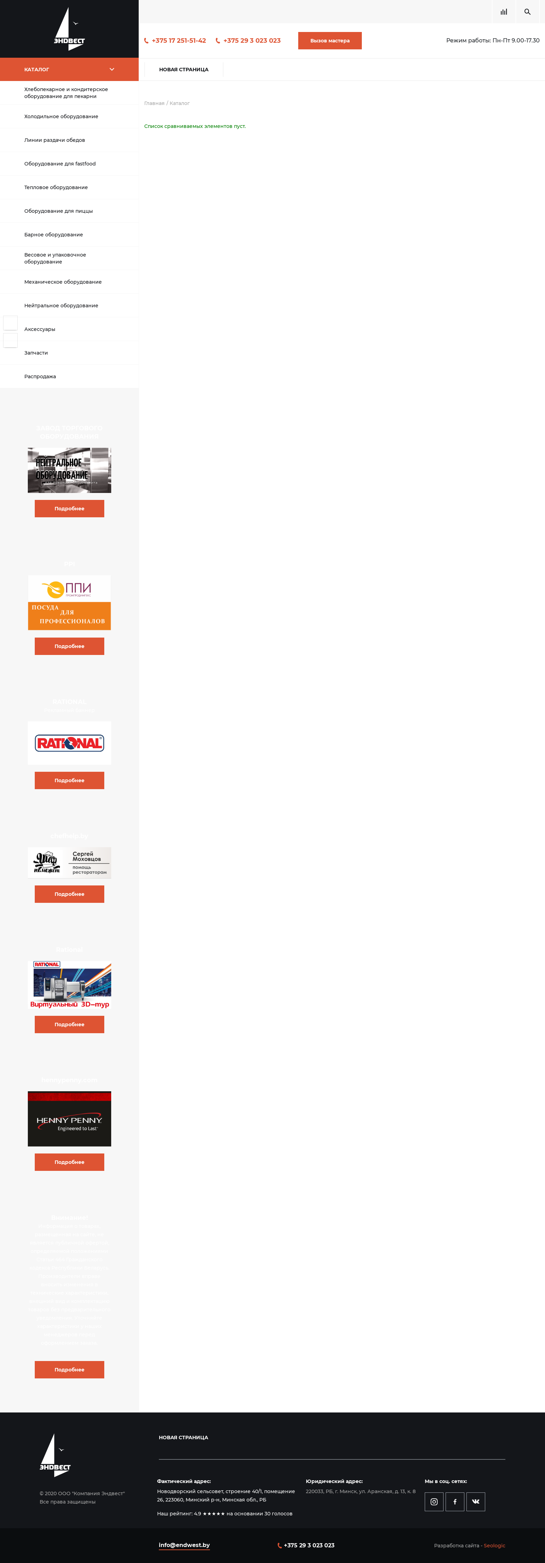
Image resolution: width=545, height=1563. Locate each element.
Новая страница (184, 69)
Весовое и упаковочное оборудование (55, 258)
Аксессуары (39, 329)
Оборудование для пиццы (58, 211)
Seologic (494, 1545)
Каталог (180, 103)
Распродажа (40, 376)
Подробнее (69, 508)
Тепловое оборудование (56, 187)
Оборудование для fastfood (60, 164)
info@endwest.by (184, 1545)
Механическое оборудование (63, 282)
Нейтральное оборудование (61, 305)
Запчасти (36, 353)
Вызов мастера (330, 41)
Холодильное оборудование (61, 116)
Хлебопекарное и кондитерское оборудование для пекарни (66, 92)
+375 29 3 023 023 (252, 40)
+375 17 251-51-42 (179, 40)
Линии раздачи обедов (54, 140)
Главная (154, 103)
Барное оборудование (53, 235)
